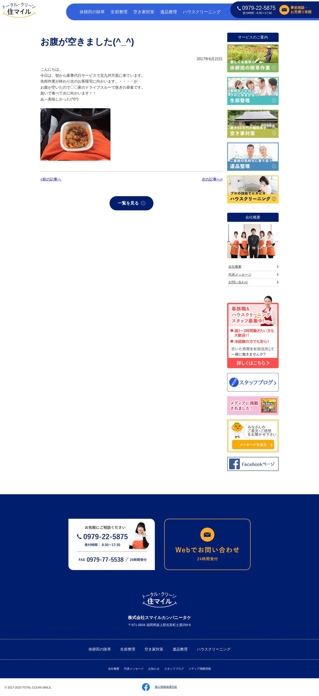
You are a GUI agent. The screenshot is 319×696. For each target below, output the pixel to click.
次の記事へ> (212, 179)
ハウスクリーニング (202, 12)
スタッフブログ (174, 668)
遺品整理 (168, 12)
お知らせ (154, 668)
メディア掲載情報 (199, 668)
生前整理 (119, 12)
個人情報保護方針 (166, 687)
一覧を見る (128, 203)
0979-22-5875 (256, 8)
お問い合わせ (238, 282)
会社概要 (234, 266)
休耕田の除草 (92, 12)
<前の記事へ (50, 179)
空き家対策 (143, 12)
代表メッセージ (239, 274)
